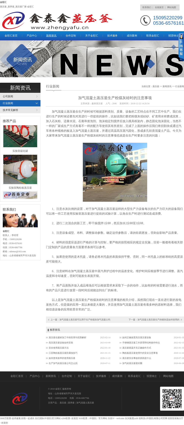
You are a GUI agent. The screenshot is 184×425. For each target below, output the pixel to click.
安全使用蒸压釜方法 (59, 348)
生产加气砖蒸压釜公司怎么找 (63, 363)
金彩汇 (3, 2)
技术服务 (112, 35)
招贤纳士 (173, 35)
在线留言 (159, 7)
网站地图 (171, 7)
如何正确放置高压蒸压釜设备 (136, 337)
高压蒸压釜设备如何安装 (61, 342)
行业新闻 (8, 103)
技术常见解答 (10, 110)
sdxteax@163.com (17, 251)
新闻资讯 (51, 35)
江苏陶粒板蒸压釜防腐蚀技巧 (63, 353)
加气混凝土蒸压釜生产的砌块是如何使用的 (158, 319)
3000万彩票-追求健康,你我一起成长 (17, 418)
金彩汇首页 (11, 35)
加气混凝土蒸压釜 (85, 402)
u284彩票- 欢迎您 (69, 418)
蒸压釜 (156, 86)
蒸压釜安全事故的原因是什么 (136, 358)
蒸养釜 (71, 402)
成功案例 (132, 35)
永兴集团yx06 (131, 418)
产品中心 (32, 35)
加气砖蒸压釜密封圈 (132, 363)
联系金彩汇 (152, 35)
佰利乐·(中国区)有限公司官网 (153, 418)
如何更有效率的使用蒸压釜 (62, 358)
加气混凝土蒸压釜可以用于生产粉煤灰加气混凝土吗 (84, 319)
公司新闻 (8, 96)
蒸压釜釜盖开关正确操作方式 (136, 348)
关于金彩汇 (91, 35)
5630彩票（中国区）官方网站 (93, 418)
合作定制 (71, 35)
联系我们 (146, 7)
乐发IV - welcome (116, 418)
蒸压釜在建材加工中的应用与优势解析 (67, 337)
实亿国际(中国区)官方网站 (48, 418)
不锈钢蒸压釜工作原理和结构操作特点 (141, 342)
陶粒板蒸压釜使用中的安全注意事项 (140, 353)
